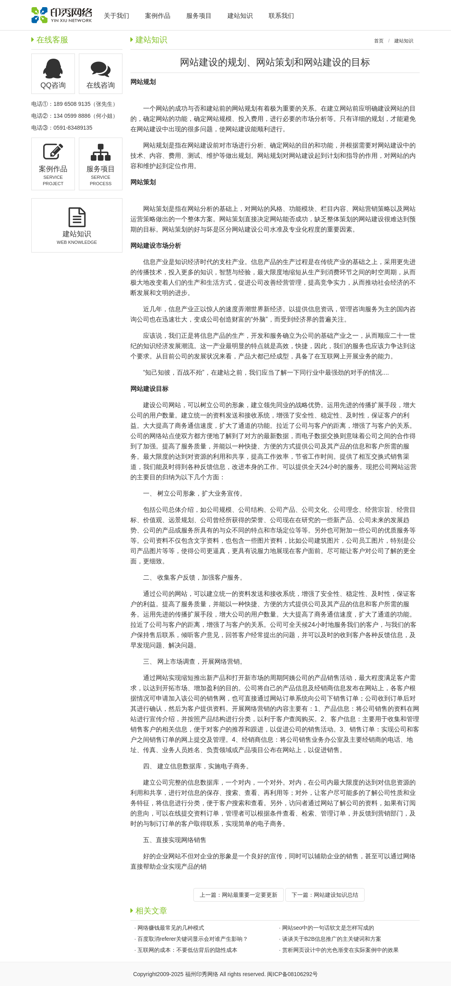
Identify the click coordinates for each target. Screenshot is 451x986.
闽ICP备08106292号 (292, 974)
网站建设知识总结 (336, 895)
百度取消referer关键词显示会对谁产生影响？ (193, 939)
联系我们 (281, 15)
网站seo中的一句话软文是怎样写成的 (328, 928)
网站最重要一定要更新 (249, 895)
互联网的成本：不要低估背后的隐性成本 (187, 950)
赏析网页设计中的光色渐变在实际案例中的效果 (340, 950)
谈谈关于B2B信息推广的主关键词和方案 (331, 939)
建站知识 (403, 41)
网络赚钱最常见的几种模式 (171, 928)
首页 (379, 41)
